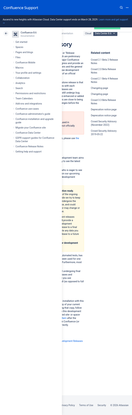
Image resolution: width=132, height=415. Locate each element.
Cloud (88, 33)
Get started (21, 42)
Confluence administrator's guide (32, 114)
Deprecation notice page (104, 109)
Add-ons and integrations (28, 103)
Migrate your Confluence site (30, 127)
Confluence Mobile (25, 62)
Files (17, 57)
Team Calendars (24, 98)
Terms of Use (86, 405)
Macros (19, 67)
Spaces (19, 47)
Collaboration (22, 78)
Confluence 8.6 (29, 32)
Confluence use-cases (27, 108)
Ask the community (103, 167)
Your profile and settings (28, 72)
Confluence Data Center (28, 132)
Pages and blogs (24, 52)
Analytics (20, 83)
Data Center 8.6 (106, 33)
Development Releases (71, 341)
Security (101, 405)
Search (121, 7)
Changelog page (99, 88)
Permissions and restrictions (30, 93)
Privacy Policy (67, 405)
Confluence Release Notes (29, 146)
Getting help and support (28, 151)
